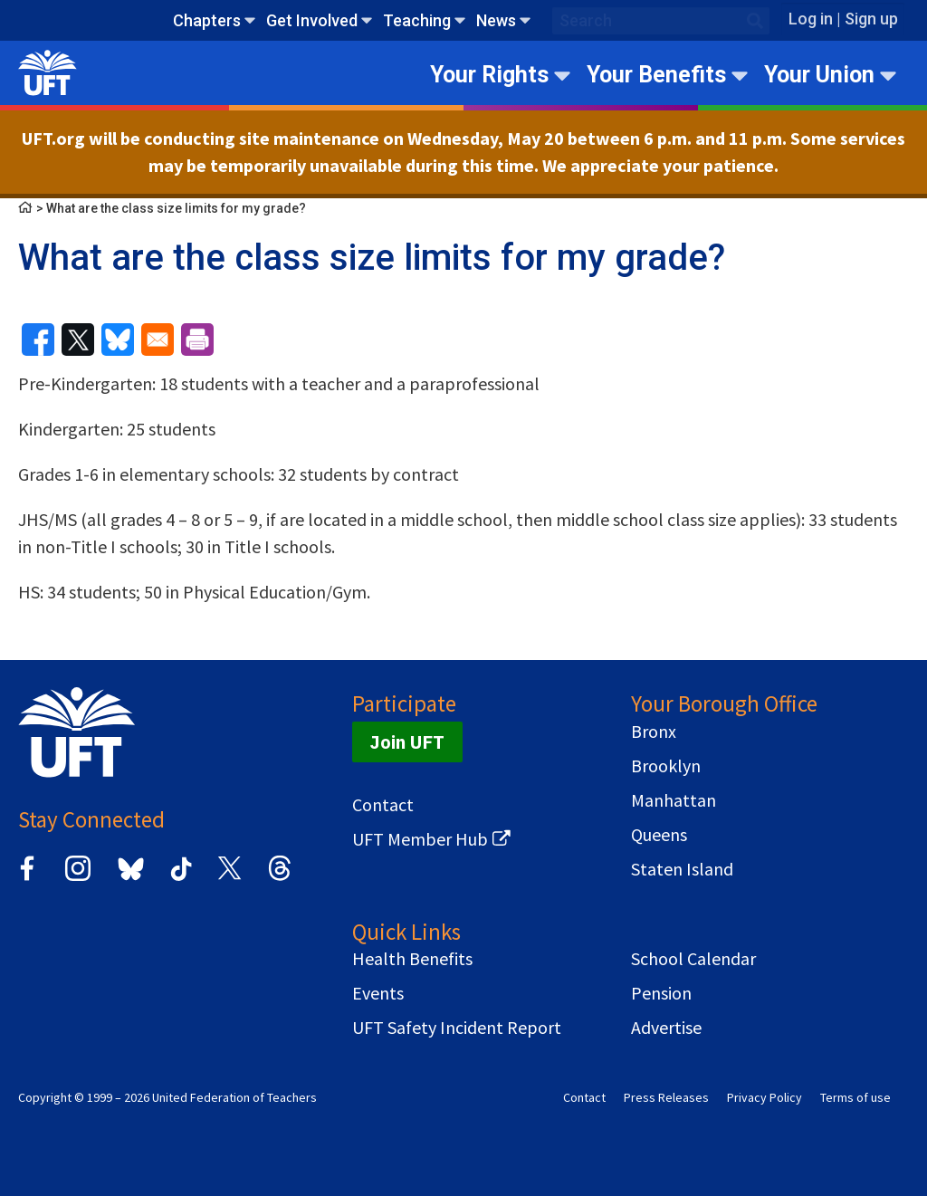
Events (378, 993)
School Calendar (693, 959)
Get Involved (312, 20)
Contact (383, 805)
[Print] (197, 339)
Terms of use (855, 1097)
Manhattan (673, 800)
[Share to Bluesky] (117, 339)
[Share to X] (78, 339)
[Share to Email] (157, 339)
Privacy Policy (764, 1097)
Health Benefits (412, 959)
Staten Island (682, 869)
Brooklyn (666, 766)
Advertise (666, 1028)
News (496, 20)
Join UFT (407, 742)
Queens (659, 835)
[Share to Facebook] (38, 339)
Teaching (417, 20)
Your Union (819, 75)
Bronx (653, 732)
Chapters (207, 20)
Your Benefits (656, 75)
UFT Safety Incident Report (456, 1028)
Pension (661, 993)
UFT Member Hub (420, 839)
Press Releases (666, 1097)
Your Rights (489, 75)
